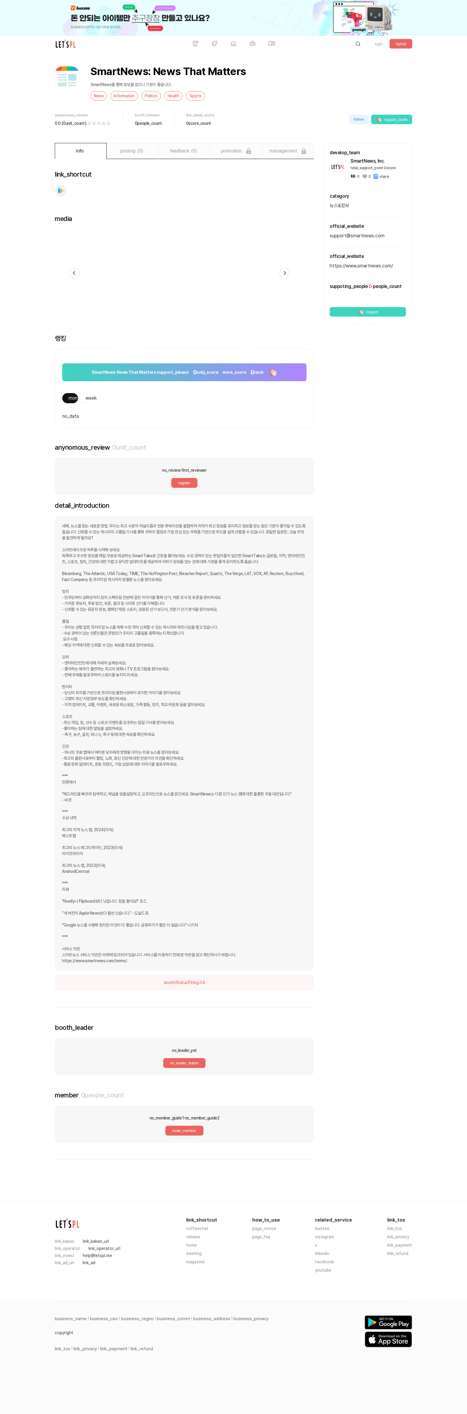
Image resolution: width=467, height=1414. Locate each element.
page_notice (264, 1228)
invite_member (184, 1130)
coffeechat (197, 1228)
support (368, 312)
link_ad (88, 1262)
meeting (194, 1253)
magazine (195, 1261)
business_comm (173, 1318)
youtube (323, 1270)
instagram (324, 1236)
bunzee (322, 1228)
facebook (324, 1261)
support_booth (391, 119)
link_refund (397, 1253)
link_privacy (398, 1236)
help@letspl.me (97, 1255)
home (191, 1245)
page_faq (261, 1236)
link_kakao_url (96, 1241)
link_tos (394, 1228)
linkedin (322, 1253)
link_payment (399, 1245)
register (184, 483)
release (193, 1236)
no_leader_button (184, 1063)
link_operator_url (104, 1248)
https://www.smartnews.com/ (361, 266)
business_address (211, 1318)
